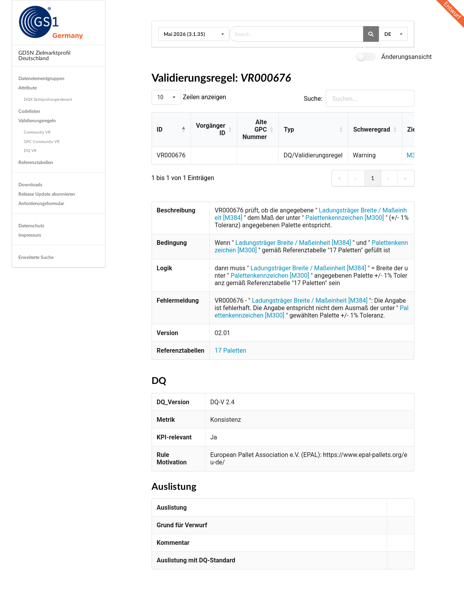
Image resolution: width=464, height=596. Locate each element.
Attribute (27, 88)
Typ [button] (289, 129)
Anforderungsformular (41, 203)
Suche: (313, 98)
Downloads (30, 184)
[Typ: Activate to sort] (313, 129)
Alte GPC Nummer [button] (255, 129)
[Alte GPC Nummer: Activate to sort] (257, 129)
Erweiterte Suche (36, 257)
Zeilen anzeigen (203, 97)
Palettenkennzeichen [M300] (344, 217)
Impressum (29, 235)
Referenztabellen (35, 162)
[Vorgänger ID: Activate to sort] (214, 129)
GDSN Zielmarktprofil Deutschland (44, 55)
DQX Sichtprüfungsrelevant (48, 99)
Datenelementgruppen (41, 78)
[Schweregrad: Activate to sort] (375, 129)
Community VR (37, 132)
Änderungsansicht (406, 57)
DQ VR (30, 150)
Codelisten (29, 111)
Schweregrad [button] (371, 129)
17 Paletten (230, 350)
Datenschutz (31, 225)
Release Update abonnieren (46, 194)
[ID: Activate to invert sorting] (171, 129)
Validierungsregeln (37, 120)
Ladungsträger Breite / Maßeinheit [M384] (293, 242)
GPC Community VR (41, 141)
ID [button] (159, 129)
